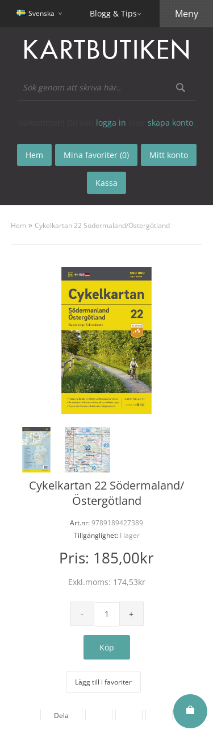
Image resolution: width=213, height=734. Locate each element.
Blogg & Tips (113, 13)
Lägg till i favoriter (103, 682)
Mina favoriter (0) (96, 155)
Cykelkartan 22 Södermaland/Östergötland (102, 225)
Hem (18, 225)
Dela (61, 715)
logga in (111, 122)
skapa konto (170, 122)
